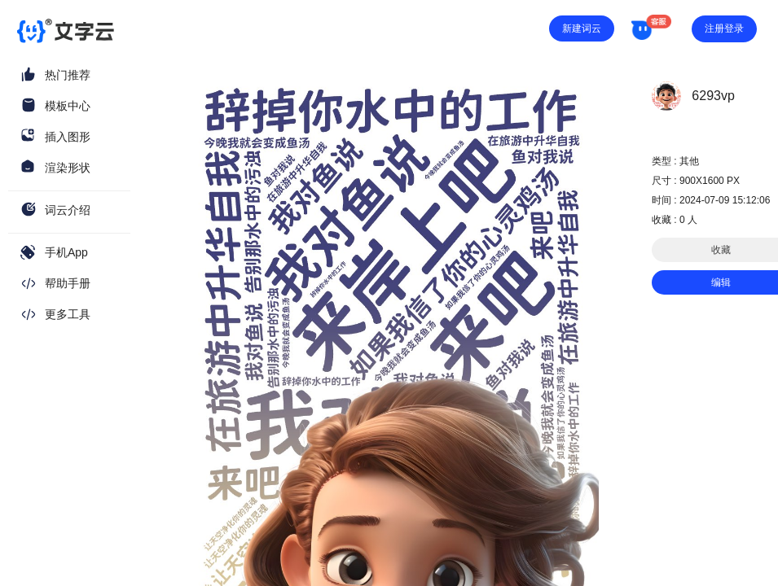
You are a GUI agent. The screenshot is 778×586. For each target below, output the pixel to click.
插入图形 (67, 136)
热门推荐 (67, 74)
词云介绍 (67, 209)
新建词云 (581, 28)
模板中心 (67, 105)
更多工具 (67, 314)
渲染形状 (67, 167)
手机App (66, 252)
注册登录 (724, 28)
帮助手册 (67, 283)
